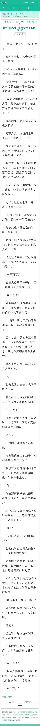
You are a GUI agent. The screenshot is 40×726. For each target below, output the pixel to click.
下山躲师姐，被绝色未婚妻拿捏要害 (23, 717)
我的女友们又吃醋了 (32, 714)
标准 (32, 22)
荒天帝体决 (19, 14)
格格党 (4, 3)
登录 (32, 3)
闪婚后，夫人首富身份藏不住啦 (13, 714)
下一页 (20, 705)
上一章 (11, 702)
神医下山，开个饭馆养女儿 (22, 712)
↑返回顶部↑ (7, 697)
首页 (4, 14)
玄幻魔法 (11, 14)
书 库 (12, 8)
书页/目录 (28, 702)
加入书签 (20, 34)
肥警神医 (14, 717)
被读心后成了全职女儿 (23, 714)
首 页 (5, 8)
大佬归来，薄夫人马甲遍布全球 (14, 720)
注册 (37, 3)
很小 (28, 22)
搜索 (27, 8)
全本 (20, 8)
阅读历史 (27, 3)
